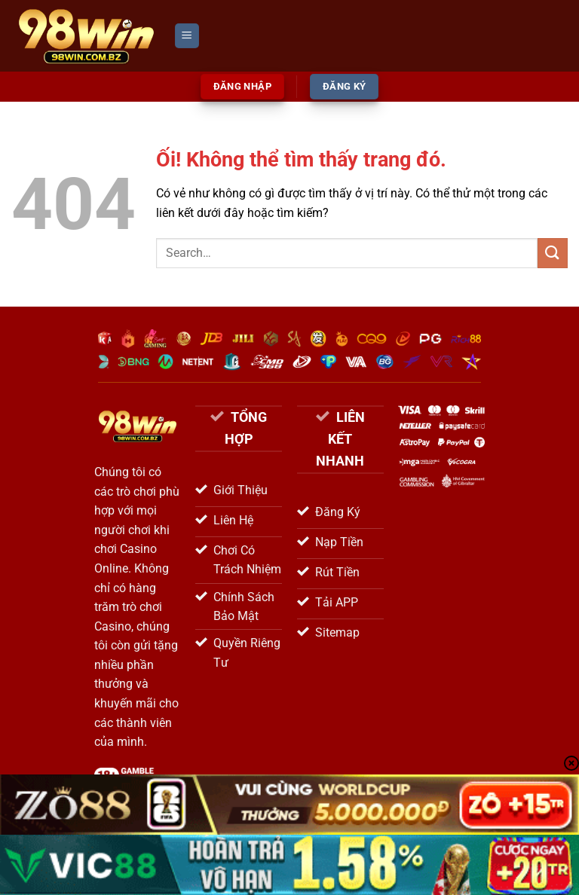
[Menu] (187, 35)
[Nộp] (553, 252)
